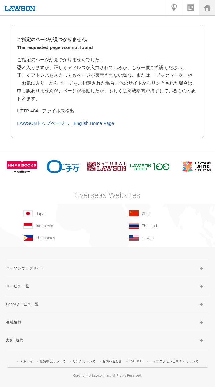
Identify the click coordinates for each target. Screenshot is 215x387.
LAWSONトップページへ (43, 123)
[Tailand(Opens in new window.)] (159, 226)
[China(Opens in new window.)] (159, 213)
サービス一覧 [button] (17, 286)
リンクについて (84, 361)
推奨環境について (53, 361)
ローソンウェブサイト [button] (25, 268)
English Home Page (94, 123)
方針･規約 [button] (15, 340)
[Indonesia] (53, 226)
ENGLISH (136, 361)
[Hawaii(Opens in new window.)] (159, 238)
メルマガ (26, 361)
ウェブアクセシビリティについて (174, 361)
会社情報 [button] (13, 322)
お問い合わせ (112, 361)
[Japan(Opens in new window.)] (53, 213)
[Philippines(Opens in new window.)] (53, 238)
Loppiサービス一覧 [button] (22, 304)
